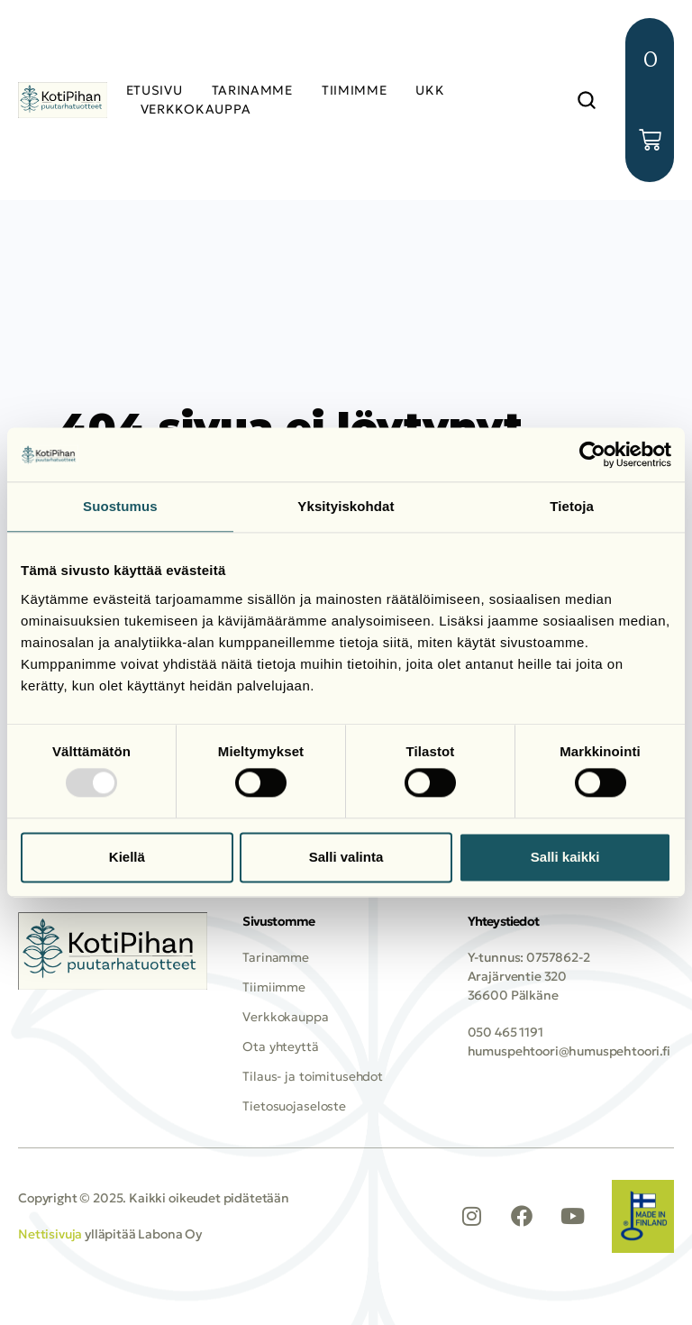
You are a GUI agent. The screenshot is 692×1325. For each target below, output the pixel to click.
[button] (586, 100)
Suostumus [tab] (120, 506)
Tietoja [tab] (572, 506)
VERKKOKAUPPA (196, 109)
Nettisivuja (50, 1235)
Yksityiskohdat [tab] (345, 506)
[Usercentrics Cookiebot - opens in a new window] (592, 454)
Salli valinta (346, 856)
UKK (429, 90)
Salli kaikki (565, 856)
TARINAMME (252, 90)
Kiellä (127, 856)
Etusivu (154, 90)
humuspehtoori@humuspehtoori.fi (569, 1051)
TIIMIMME (354, 90)
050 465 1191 (505, 1032)
